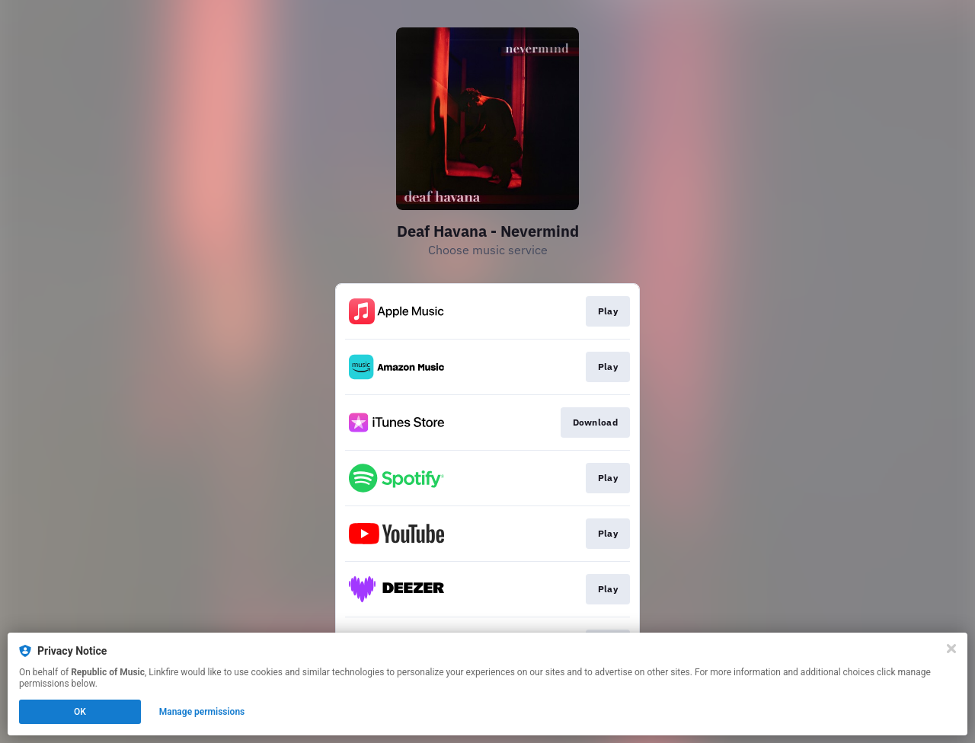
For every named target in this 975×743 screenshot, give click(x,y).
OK (80, 711)
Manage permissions (202, 711)
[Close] (951, 648)
